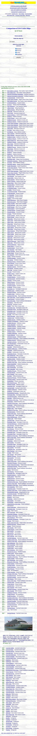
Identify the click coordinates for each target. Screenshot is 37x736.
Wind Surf (9, 304)
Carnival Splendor (11, 538)
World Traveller (11, 203)
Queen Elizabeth (11, 325)
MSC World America (12, 357)
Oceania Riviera (11, 210)
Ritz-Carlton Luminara (12, 91)
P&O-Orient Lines (10, 15)
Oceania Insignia (11, 285)
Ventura (9, 521)
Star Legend (10, 265)
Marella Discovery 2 (12, 551)
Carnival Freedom (11, 577)
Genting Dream (11, 248)
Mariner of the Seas (12, 483)
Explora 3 (9, 116)
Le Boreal (9, 287)
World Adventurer (11, 200)
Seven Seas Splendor (12, 125)
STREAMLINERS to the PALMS (18, 6)
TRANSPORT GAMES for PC (18, 12)
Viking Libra (10, 220)
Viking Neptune (11, 231)
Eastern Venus (11, 273)
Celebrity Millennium (12, 348)
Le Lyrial (9, 272)
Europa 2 (9, 104)
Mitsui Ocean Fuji (11, 140)
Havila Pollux (10, 548)
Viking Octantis (11, 109)
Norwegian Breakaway (12, 519)
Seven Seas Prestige (12, 99)
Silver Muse (10, 149)
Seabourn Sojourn (11, 138)
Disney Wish (10, 178)
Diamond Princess (11, 377)
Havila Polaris (10, 546)
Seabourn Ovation (11, 142)
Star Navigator (10, 249)
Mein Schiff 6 (10, 447)
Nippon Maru (10, 183)
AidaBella (8, 695)
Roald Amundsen (11, 596)
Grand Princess (11, 406)
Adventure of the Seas (12, 400)
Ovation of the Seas (12, 539)
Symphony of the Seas (13, 338)
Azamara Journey (11, 266)
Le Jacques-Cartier (12, 188)
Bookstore (28, 15)
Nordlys (8, 718)
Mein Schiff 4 (10, 439)
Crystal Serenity (11, 97)
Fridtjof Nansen (11, 594)
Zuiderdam (10, 405)
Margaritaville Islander (12, 492)
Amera (9, 256)
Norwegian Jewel (11, 422)
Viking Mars (10, 229)
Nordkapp (8, 726)
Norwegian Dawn (11, 444)
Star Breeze (10, 268)
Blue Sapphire (10, 254)
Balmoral (8, 713)
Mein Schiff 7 (10, 500)
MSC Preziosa (10, 451)
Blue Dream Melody (11, 699)
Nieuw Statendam (11, 507)
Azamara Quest (11, 278)
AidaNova (8, 680)
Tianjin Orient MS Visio (13, 522)
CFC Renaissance (11, 343)
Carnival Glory (10, 585)
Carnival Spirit (10, 388)
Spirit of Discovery (11, 241)
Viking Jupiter (10, 234)
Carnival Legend (11, 379)
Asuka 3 (9, 169)
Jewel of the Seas (11, 413)
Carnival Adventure (12, 423)
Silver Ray (9, 111)
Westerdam (10, 401)
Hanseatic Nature (11, 164)
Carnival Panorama (12, 604)
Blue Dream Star (10, 714)
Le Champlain (10, 195)
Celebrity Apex (10, 290)
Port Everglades (28, 13)
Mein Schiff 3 (10, 442)
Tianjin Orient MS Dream (13, 464)
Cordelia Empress (10, 687)
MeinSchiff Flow (11, 365)
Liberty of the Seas (12, 461)
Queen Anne (10, 345)
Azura (8, 510)
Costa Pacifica (10, 563)
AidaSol (8, 709)
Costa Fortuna (10, 529)
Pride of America (11, 603)
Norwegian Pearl (11, 434)
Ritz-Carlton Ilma (11, 92)
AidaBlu (8, 711)
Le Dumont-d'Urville (12, 191)
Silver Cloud (10, 150)
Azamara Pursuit (11, 261)
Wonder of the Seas (12, 362)
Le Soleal (9, 275)
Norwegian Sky (11, 473)
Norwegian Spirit (11, 488)
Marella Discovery (11, 524)
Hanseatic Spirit (11, 159)
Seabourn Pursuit (11, 120)
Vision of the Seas (11, 580)
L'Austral (9, 280)
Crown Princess (11, 555)
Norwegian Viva (11, 307)
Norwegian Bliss (11, 394)
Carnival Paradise (11, 601)
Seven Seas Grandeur (12, 123)
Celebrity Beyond (11, 323)
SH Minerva (10, 132)
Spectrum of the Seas (12, 482)
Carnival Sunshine (10, 685)
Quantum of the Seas (12, 556)
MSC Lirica (8, 684)
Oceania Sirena (11, 283)
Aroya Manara (10, 263)
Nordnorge (8, 723)
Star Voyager (10, 454)
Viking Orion (10, 236)
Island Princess (11, 282)
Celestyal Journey (11, 336)
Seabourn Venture (11, 121)
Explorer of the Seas (12, 490)
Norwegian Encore (11, 354)
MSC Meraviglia (11, 560)
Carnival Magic (9, 649)
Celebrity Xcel (10, 318)
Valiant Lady (10, 418)
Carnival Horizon (10, 651)
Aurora (9, 470)
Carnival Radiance (10, 665)
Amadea (9, 213)
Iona (8, 609)
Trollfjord (8, 719)
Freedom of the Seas (12, 598)
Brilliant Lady (10, 408)
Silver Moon (10, 145)
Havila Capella (10, 558)
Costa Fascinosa (11, 567)
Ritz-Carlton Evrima (12, 101)
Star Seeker (10, 260)
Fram (8, 570)
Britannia (9, 497)
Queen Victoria (11, 330)
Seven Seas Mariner (12, 167)
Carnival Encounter (12, 396)
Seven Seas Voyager (12, 173)
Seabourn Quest (11, 137)
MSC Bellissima (11, 543)
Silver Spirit (10, 128)
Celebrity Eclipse (11, 331)
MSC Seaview (10, 587)
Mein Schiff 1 (10, 533)
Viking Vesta (10, 222)
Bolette (9, 306)
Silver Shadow (10, 133)
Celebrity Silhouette (12, 333)
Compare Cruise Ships (20, 15)
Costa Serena (10, 584)
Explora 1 (9, 154)
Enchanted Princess (12, 466)
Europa (9, 157)
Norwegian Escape (12, 493)
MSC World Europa (12, 383)
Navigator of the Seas (12, 485)
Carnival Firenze (10, 690)
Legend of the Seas (12, 295)
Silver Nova (10, 113)
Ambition (9, 352)
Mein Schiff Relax (11, 367)
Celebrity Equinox (11, 326)
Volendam (9, 350)
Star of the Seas (11, 297)
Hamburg (9, 495)
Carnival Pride (10, 420)
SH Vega (9, 130)
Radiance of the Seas (12, 410)
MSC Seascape (11, 512)
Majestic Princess (11, 456)
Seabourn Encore (11, 147)
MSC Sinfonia (9, 675)
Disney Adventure (11, 225)
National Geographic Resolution (15, 94)
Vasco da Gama (11, 316)
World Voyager (11, 207)
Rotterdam (9, 499)
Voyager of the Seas (12, 574)
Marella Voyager (11, 384)
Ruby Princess (10, 568)
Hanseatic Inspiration (12, 161)
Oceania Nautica (11, 277)
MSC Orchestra (11, 550)
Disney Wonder (11, 251)
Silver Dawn (10, 144)
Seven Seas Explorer (12, 126)
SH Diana (9, 162)
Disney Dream (10, 217)
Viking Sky (9, 237)
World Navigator (11, 205)
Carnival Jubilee (10, 648)
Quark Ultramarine (11, 166)
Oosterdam (10, 441)
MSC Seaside (10, 591)
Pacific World (10, 476)
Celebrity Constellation (12, 321)
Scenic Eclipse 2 (11, 115)
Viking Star (10, 243)
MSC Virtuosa (10, 536)
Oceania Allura (11, 184)
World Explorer (11, 208)
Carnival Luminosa (12, 342)
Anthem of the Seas (12, 541)
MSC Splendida (11, 369)
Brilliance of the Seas (12, 435)
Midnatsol (8, 716)
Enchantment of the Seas (12, 670)
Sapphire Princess (11, 371)
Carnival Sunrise (10, 673)
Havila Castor (10, 553)
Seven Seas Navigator (12, 171)
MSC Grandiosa (11, 545)
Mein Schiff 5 (10, 458)
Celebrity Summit (11, 340)
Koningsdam (10, 502)
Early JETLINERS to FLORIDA (18, 10)
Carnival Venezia (10, 692)
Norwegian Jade (11, 446)
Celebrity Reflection (12, 389)
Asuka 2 (9, 198)
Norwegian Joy (11, 289)
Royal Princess (11, 480)
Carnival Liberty (11, 565)
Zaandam (9, 347)
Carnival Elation (10, 668)
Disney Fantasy (11, 215)
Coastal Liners (15, 13)
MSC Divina (10, 459)
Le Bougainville (11, 193)
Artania (9, 526)
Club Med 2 (10, 302)
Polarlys (8, 730)
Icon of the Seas (11, 301)
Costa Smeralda (10, 666)
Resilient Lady (10, 415)
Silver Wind (10, 155)
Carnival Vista (9, 653)
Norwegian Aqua (11, 312)
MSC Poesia (10, 534)
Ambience (9, 391)
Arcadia (9, 453)
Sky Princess (10, 471)
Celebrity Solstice (11, 328)
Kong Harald (9, 728)
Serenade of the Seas (12, 430)
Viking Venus (10, 232)
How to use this (18, 35)
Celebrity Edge (11, 294)
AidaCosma (9, 678)
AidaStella (8, 704)
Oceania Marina (11, 212)
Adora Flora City (10, 682)
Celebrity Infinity (11, 359)
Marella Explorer (11, 412)
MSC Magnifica (11, 487)
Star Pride (9, 270)
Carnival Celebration (11, 655)
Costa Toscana (9, 672)
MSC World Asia (11, 355)
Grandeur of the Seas (12, 599)
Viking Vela (10, 224)
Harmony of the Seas (12, 403)
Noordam (9, 398)
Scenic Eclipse (11, 118)
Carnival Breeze (11, 613)
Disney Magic (10, 253)
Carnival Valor (10, 582)
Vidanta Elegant (11, 174)
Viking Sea (10, 239)
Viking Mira (10, 219)
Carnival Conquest (11, 589)
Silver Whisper (10, 135)
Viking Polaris (10, 108)
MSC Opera (9, 702)
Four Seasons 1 (11, 106)
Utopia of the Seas (11, 360)
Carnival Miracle (11, 372)
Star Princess (10, 425)
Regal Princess (11, 478)
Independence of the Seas (13, 504)
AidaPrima (8, 661)
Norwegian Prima (11, 309)
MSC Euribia (10, 527)
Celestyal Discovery (11, 701)
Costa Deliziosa (11, 335)
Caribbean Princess (12, 592)
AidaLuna (8, 694)
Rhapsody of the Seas (12, 562)
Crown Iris (8, 707)
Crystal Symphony (11, 102)
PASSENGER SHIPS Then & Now (18, 8)
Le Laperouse (10, 196)
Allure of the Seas (11, 437)
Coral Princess (11, 299)
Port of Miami (21, 13)
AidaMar (8, 706)
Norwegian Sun (11, 386)
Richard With (9, 721)
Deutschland (10, 381)
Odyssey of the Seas (12, 516)
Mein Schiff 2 (10, 531)
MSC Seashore (11, 517)
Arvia (8, 606)
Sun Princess (10, 429)
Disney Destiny (11, 179)
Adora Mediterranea (12, 417)
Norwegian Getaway (12, 514)
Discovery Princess (12, 463)
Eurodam (9, 376)
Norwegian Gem (11, 432)
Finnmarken (9, 724)
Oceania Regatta (11, 258)
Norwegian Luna (11, 311)
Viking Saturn (10, 227)
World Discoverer (11, 202)
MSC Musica (10, 579)
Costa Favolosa (11, 572)
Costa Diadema (10, 663)
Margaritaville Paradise (13, 393)
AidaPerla (8, 660)
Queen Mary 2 (10, 246)
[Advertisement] (19, 21)
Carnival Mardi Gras (11, 658)
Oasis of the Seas (11, 468)
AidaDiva (8, 697)
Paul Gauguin (10, 176)
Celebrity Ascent (11, 319)
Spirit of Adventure (11, 244)
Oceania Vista (10, 186)
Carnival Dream (11, 608)
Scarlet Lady (10, 427)
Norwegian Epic (11, 509)
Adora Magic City (10, 689)
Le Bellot (9, 190)
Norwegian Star (11, 449)
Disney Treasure (11, 181)
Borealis (9, 314)
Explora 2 (9, 152)
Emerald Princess (11, 575)
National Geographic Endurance (15, 96)
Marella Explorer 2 (11, 475)
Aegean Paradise (10, 656)
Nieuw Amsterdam (11, 364)
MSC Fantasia (10, 374)
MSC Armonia (9, 677)
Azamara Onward (11, 292)
